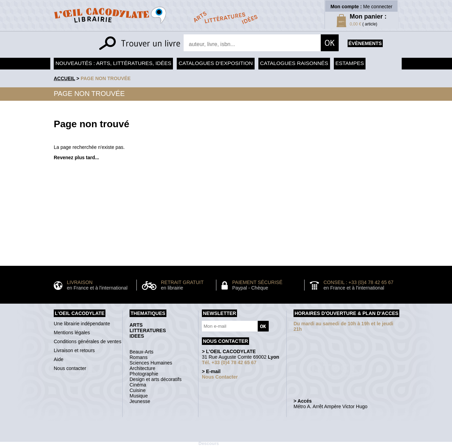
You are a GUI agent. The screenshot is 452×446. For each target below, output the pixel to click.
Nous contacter (70, 368)
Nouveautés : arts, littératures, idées (113, 63)
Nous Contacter (220, 377)
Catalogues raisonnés (294, 63)
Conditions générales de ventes (87, 341)
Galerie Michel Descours (216, 441)
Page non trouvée (106, 78)
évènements (365, 43)
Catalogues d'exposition (215, 63)
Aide (58, 359)
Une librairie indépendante (82, 323)
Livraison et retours (74, 350)
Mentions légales (72, 332)
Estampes (350, 63)
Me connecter (377, 6)
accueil (64, 78)
